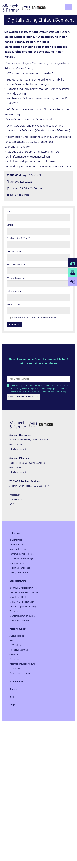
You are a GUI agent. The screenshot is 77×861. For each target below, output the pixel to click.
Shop (12, 705)
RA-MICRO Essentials (19, 621)
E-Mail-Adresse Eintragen (23, 397)
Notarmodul (15, 669)
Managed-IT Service (19, 549)
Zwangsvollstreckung (20, 673)
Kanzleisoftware (17, 581)
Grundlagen (15, 659)
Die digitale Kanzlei (18, 573)
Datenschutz (15, 500)
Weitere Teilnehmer (16, 278)
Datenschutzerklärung (56, 391)
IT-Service (14, 533)
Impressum (14, 495)
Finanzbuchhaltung (18, 650)
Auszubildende (16, 636)
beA (11, 641)
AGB (11, 504)
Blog (11, 697)
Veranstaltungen (17, 629)
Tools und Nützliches (19, 568)
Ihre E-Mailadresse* (16, 265)
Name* (10, 212)
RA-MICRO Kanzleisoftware (23, 588)
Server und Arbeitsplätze (21, 554)
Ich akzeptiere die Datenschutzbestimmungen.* (33, 318)
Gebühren (14, 655)
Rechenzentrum (17, 545)
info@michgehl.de (18, 449)
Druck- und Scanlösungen (21, 559)
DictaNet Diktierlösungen (21, 602)
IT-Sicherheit (15, 540)
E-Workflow (15, 645)
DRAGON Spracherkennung (22, 607)
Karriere (13, 689)
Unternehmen (16, 681)
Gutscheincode (14, 291)
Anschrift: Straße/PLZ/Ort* (19, 238)
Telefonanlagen (16, 563)
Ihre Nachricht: (14, 304)
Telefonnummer (14, 251)
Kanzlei (10, 225)
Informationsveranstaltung (22, 664)
